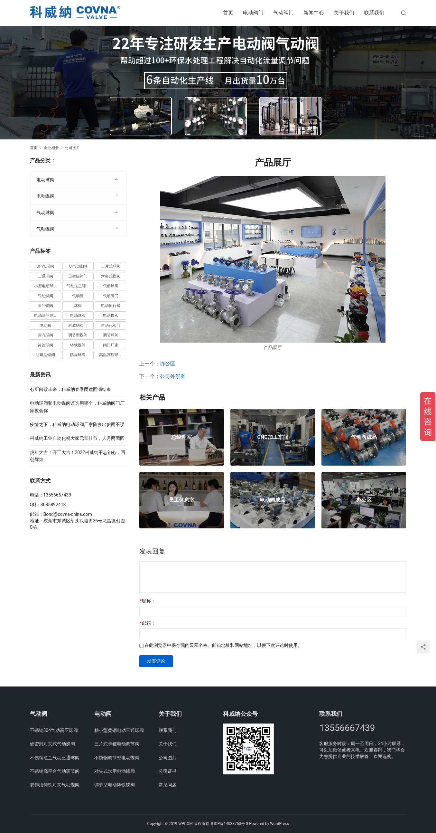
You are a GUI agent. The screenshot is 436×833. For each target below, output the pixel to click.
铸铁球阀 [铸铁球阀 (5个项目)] (45, 345)
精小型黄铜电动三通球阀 (119, 730)
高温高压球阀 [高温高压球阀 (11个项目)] (110, 355)
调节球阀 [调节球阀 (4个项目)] (110, 335)
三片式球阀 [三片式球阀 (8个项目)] (110, 266)
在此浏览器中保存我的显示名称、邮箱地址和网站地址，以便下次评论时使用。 (223, 645)
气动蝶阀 (45, 229)
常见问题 (168, 784)
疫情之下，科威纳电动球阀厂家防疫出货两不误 (77, 424)
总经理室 (181, 437)
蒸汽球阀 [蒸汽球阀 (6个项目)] (45, 335)
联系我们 (374, 13)
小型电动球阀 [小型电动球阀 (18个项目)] (45, 286)
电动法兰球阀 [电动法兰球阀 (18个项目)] (45, 315)
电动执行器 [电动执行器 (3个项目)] (110, 305)
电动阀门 (253, 13)
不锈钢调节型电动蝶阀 (116, 757)
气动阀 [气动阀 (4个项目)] (78, 296)
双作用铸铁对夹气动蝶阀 (54, 784)
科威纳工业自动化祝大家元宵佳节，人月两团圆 (77, 438)
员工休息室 (181, 500)
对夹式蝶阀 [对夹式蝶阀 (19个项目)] (110, 276)
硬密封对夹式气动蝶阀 (52, 743)
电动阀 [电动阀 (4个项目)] (45, 325)
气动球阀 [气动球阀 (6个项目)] (110, 286)
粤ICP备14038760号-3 (229, 823)
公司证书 (168, 771)
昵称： (147, 600)
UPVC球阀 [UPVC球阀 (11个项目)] (45, 266)
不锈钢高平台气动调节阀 (54, 771)
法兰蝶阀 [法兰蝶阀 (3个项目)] (45, 305)
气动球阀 (45, 212)
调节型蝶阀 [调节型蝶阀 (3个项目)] (78, 335)
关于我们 (344, 13)
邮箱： (147, 623)
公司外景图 (173, 376)
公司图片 (168, 757)
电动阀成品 (272, 500)
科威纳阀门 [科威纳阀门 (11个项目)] (78, 325)
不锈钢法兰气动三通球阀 (54, 757)
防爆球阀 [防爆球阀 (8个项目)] (78, 355)
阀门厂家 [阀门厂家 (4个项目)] (110, 345)
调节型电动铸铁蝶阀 (114, 784)
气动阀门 (283, 13)
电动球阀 (45, 179)
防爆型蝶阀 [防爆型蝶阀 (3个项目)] (45, 355)
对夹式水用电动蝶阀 (114, 771)
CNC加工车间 (272, 437)
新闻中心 (313, 13)
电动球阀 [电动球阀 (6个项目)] (78, 315)
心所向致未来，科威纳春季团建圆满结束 (70, 389)
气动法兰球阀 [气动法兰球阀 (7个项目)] (78, 286)
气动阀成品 (364, 437)
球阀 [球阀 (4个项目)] (78, 305)
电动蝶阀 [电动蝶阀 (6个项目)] (110, 315)
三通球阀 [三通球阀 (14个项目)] (45, 276)
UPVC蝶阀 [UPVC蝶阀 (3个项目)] (78, 266)
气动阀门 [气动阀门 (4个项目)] (110, 296)
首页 (228, 13)
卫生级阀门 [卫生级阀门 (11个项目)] (78, 276)
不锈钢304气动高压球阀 (54, 730)
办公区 (167, 364)
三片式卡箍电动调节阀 (116, 743)
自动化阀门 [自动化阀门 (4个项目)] (110, 325)
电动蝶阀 (45, 196)
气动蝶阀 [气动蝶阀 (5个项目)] (45, 296)
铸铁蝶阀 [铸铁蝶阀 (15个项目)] (78, 345)
